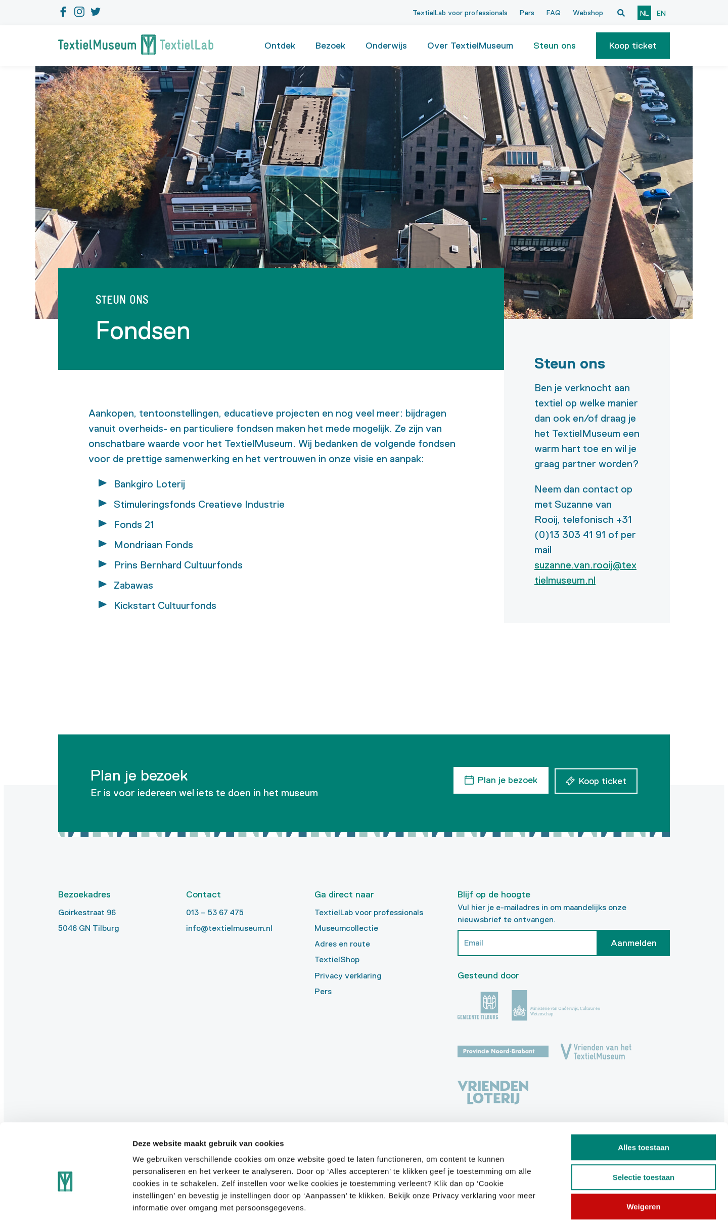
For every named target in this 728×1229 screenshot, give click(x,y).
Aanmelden (634, 943)
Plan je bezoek (506, 779)
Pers (527, 13)
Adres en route (342, 943)
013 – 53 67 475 (215, 912)
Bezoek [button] (330, 45)
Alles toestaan (643, 1105)
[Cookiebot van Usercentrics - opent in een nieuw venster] (65, 1209)
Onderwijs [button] (386, 45)
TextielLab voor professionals (460, 13)
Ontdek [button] (279, 45)
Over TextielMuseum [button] (470, 45)
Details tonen (546, 1209)
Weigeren (643, 1164)
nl (644, 13)
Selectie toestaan (644, 1135)
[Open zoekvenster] (620, 12)
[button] (633, 45)
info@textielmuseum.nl (229, 928)
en (661, 13)
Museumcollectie (346, 928)
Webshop (588, 13)
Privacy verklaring (348, 975)
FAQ (554, 13)
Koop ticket (633, 45)
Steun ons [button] (554, 45)
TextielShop (336, 959)
